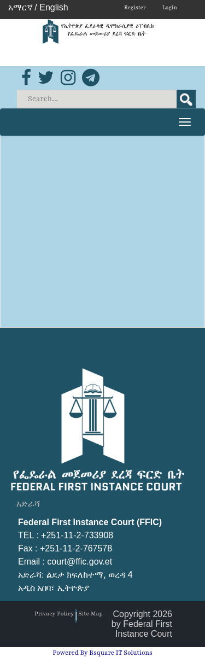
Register (135, 7)
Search (186, 99)
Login (169, 7)
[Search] (107, 99)
